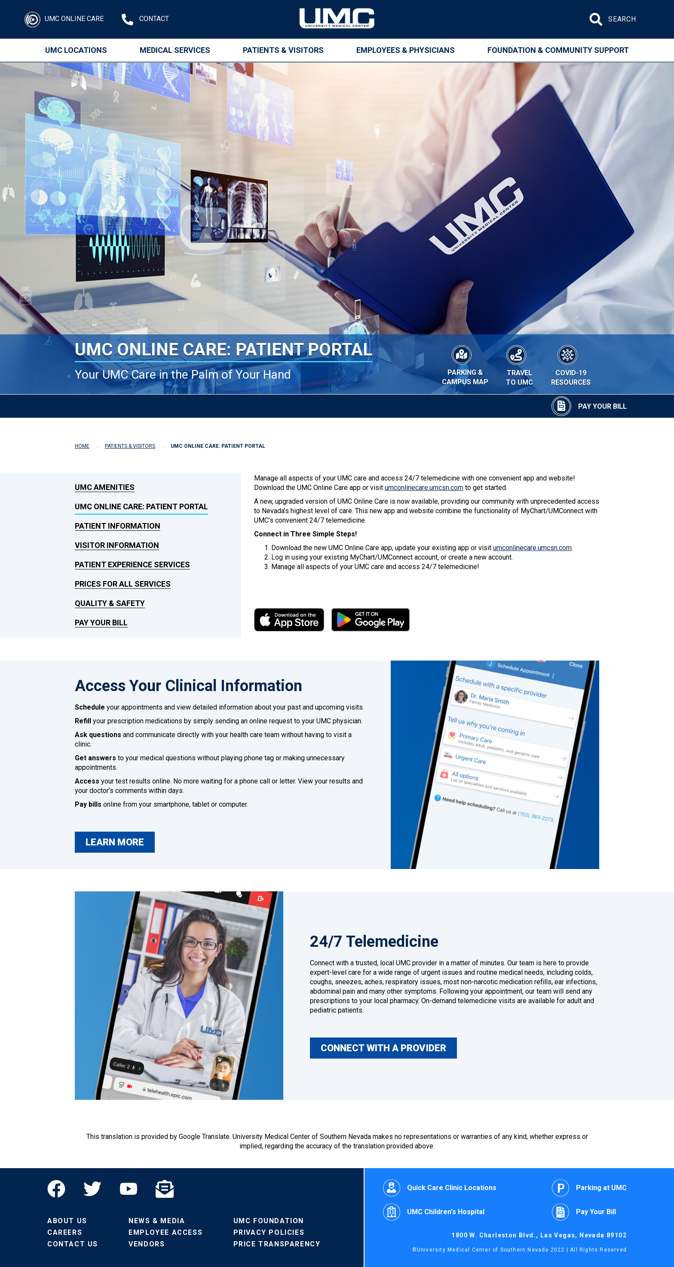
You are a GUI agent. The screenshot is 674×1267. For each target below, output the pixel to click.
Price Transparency (277, 1244)
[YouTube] (128, 1189)
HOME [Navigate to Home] (82, 446)
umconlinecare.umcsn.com (424, 488)
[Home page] (337, 19)
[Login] (64, 20)
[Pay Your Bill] (589, 406)
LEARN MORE (115, 842)
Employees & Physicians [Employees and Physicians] (405, 50)
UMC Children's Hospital (433, 1212)
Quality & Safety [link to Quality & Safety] (110, 603)
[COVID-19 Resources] (571, 364)
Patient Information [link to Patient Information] (117, 525)
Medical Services (175, 50)
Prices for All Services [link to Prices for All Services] (123, 583)
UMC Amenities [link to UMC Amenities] (105, 487)
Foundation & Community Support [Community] (558, 50)
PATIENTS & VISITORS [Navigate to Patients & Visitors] (130, 446)
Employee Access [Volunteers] (165, 1232)
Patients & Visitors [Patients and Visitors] (283, 50)
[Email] (165, 1189)
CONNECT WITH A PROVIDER (383, 1048)
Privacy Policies (269, 1232)
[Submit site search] (597, 19)
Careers (64, 1232)
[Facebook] (60, 1189)
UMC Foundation (268, 1221)
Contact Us (72, 1244)
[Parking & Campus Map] (464, 364)
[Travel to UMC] (519, 364)
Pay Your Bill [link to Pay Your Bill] (101, 622)
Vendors (147, 1244)
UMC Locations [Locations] (76, 50)
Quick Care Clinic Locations (439, 1188)
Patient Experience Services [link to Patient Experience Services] (132, 564)
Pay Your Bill (584, 1212)
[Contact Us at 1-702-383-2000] (145, 19)
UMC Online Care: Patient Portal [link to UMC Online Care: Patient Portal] (141, 506)
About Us (67, 1221)
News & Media (157, 1221)
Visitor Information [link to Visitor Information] (117, 545)
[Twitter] (92, 1189)
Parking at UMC (589, 1188)
